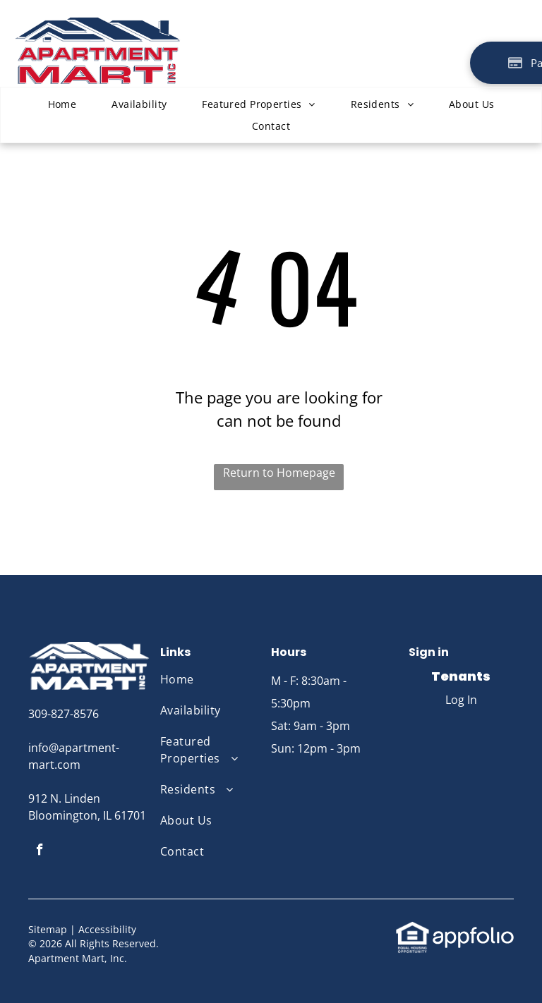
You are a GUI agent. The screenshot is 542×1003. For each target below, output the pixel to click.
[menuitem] (62, 104)
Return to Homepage (279, 472)
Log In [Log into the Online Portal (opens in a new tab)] (461, 699)
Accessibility (107, 929)
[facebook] (40, 851)
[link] (412, 929)
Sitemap (47, 929)
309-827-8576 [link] (63, 714)
